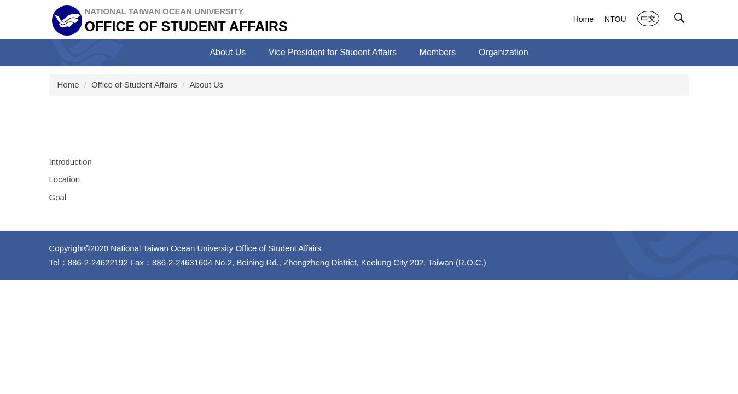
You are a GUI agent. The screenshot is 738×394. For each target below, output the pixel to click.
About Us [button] (228, 52)
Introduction (70, 161)
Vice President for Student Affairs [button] (333, 52)
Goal (58, 197)
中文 (648, 18)
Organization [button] (503, 52)
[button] (681, 20)
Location (64, 179)
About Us (207, 84)
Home (583, 19)
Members (438, 52)
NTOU (615, 19)
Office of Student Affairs (134, 84)
